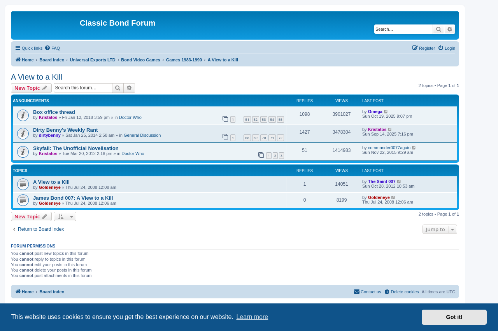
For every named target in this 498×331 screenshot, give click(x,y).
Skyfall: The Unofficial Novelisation (76, 148)
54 (272, 119)
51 (247, 119)
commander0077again (389, 147)
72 (280, 137)
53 (264, 119)
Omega (375, 111)
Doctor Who (130, 117)
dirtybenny (50, 135)
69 (256, 137)
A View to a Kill (36, 77)
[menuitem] (52, 48)
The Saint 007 (382, 181)
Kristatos (48, 117)
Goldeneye (50, 187)
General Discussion (142, 135)
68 (247, 137)
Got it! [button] (454, 317)
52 (256, 119)
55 (280, 119)
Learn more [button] (252, 317)
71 (272, 137)
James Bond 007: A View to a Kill (73, 198)
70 (264, 137)
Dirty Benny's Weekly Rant (65, 130)
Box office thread (54, 112)
